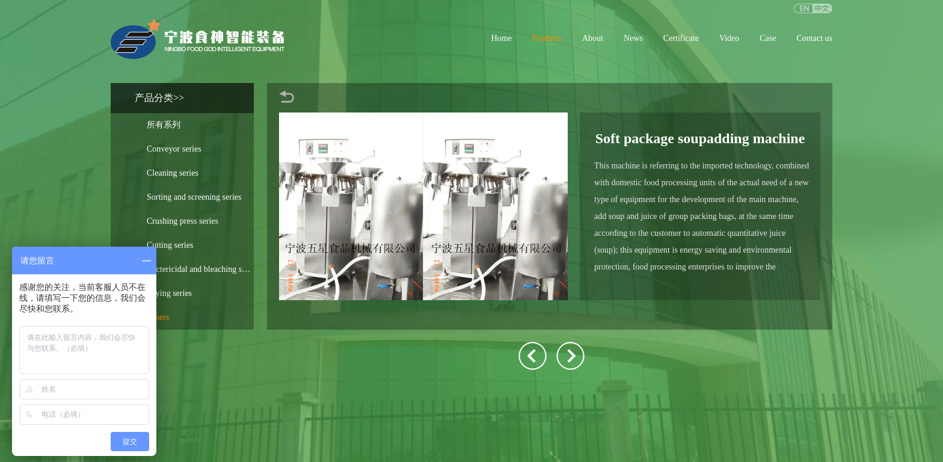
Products (547, 38)
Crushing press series (182, 221)
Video (729, 38)
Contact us (815, 38)
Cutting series (170, 245)
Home (501, 38)
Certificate (681, 38)
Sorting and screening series (194, 197)
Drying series (169, 293)
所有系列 (163, 124)
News (633, 38)
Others (158, 317)
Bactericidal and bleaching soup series (200, 269)
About (592, 38)
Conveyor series (174, 148)
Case (768, 38)
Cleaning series (172, 172)
